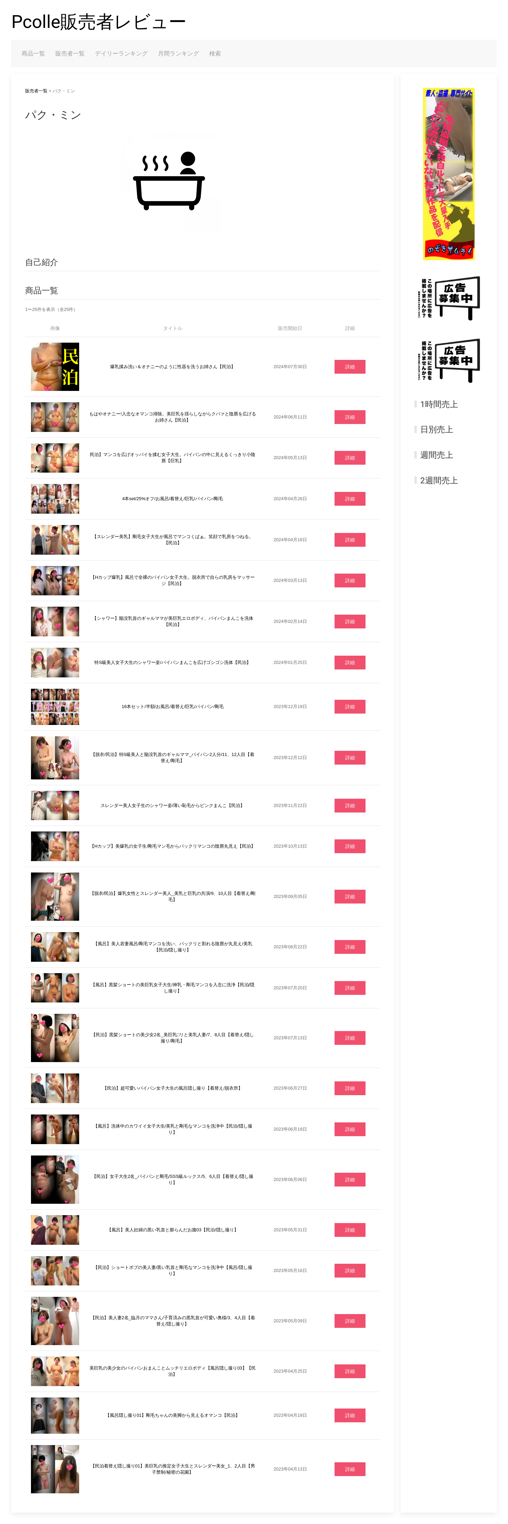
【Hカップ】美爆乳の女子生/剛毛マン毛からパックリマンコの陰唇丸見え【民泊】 (172, 846)
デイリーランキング (121, 53)
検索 (215, 53)
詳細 (350, 367)
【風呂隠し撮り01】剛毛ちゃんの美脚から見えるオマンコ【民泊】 (172, 1415)
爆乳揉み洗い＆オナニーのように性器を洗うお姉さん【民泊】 (172, 366)
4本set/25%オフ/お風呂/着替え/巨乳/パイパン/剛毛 (172, 498)
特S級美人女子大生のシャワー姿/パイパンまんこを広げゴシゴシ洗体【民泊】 (172, 662)
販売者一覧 (70, 53)
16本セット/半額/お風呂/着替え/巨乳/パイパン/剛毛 (173, 706)
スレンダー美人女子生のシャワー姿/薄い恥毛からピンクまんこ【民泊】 (172, 805)
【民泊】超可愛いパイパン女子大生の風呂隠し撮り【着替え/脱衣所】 (173, 1088)
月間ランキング (178, 53)
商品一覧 (33, 53)
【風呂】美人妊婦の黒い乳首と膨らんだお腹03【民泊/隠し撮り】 (173, 1229)
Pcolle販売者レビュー (99, 21)
